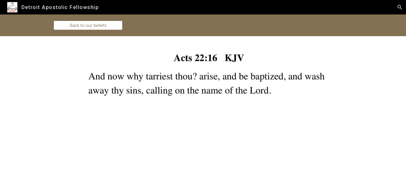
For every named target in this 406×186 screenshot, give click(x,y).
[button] (400, 7)
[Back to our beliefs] (88, 25)
